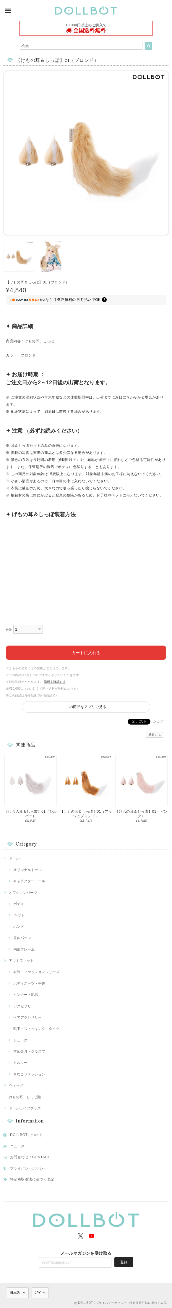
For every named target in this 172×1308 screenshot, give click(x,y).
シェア (158, 721)
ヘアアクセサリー (27, 1017)
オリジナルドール (27, 870)
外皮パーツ (22, 938)
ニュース (17, 1146)
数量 (9, 629)
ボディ (18, 904)
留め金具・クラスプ (29, 1051)
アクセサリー (24, 1006)
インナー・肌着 (25, 995)
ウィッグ (16, 1085)
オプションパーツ (23, 893)
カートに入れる (86, 652)
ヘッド (19, 915)
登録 (123, 1262)
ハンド (18, 927)
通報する (154, 734)
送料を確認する (55, 681)
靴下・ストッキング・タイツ (36, 1029)
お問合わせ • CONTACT (30, 1157)
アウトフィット (21, 961)
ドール (14, 858)
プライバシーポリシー (28, 1168)
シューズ (20, 1040)
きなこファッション (29, 1074)
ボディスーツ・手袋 (29, 983)
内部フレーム (24, 949)
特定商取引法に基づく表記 (32, 1179)
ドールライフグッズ (25, 1108)
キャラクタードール (29, 881)
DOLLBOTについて (26, 1135)
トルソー (20, 1063)
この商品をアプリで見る (86, 707)
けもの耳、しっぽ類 (25, 1097)
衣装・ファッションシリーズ (36, 972)
